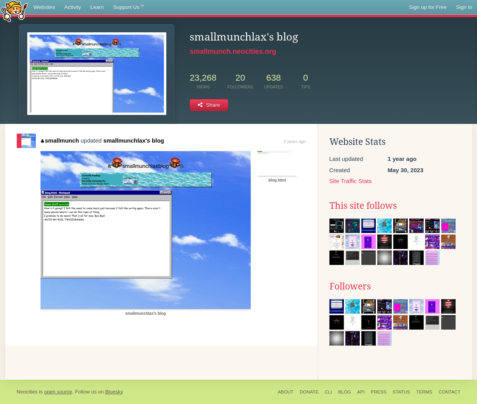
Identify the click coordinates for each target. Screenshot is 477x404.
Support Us (128, 7)
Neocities (27, 392)
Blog (344, 392)
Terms (424, 392)
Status (401, 392)
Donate (309, 392)
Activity (72, 7)
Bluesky (114, 392)
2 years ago (294, 141)
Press (378, 392)
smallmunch (60, 140)
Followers (350, 286)
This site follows (363, 206)
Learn (97, 7)
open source (58, 392)
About (286, 392)
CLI (328, 392)
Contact (449, 392)
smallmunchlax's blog (133, 140)
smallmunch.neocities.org (233, 51)
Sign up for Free (428, 7)
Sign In (464, 7)
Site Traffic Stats (350, 181)
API (360, 392)
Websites (44, 7)
